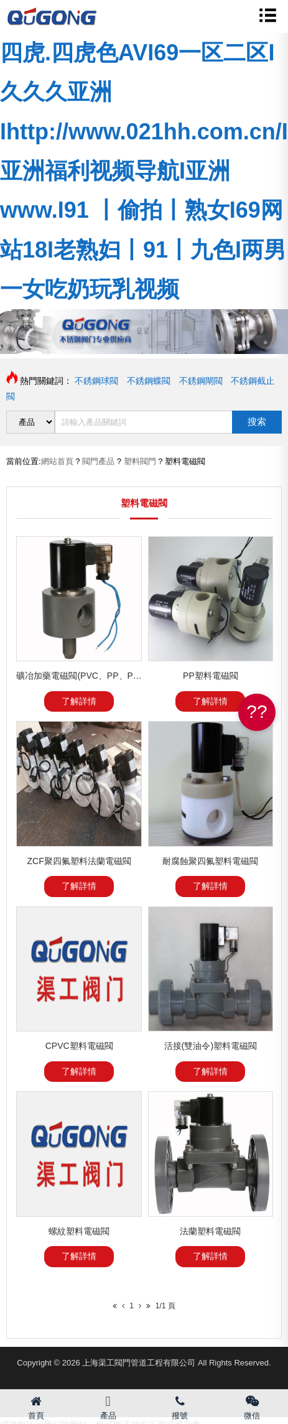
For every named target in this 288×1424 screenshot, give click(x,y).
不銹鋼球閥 (96, 381)
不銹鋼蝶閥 (148, 381)
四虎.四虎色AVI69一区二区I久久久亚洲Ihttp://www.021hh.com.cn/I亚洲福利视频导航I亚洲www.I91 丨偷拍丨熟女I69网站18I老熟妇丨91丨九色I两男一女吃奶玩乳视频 (144, 171)
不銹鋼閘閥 (201, 381)
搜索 (257, 421)
